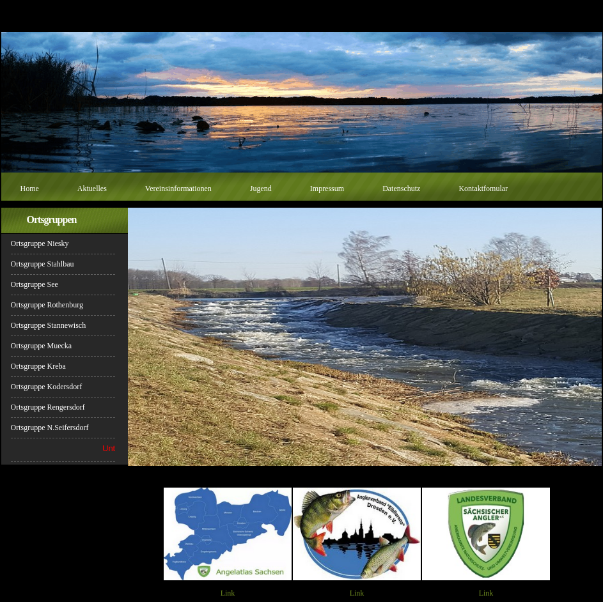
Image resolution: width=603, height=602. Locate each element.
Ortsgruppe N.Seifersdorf (50, 427)
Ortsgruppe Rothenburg (47, 304)
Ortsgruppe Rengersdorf (48, 407)
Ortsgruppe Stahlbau (42, 263)
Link (228, 593)
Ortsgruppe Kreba (38, 366)
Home (29, 188)
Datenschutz (401, 188)
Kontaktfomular (483, 188)
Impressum (327, 188)
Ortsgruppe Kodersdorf (46, 386)
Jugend (261, 188)
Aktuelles (92, 188)
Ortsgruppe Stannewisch (48, 325)
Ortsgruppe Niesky (40, 243)
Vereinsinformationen (178, 188)
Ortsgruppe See (34, 284)
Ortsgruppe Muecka (41, 345)
